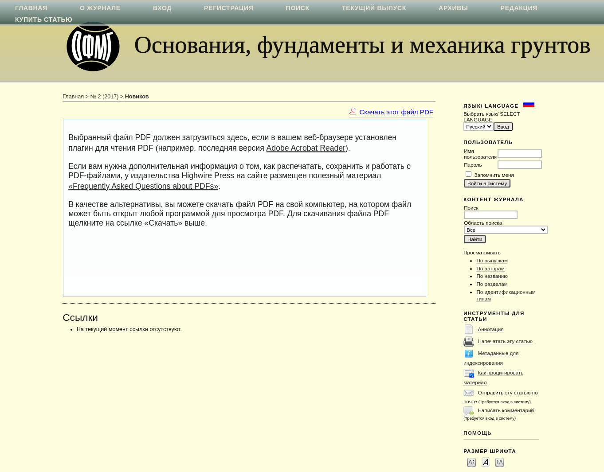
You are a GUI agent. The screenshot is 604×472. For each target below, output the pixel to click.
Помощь (477, 433)
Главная (73, 97)
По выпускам (492, 260)
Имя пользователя (480, 154)
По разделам (491, 284)
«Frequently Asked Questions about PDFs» (143, 186)
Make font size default (485, 461)
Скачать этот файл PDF (396, 112)
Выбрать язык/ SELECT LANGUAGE (491, 116)
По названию (492, 276)
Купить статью (44, 19)
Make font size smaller (471, 461)
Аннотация (490, 329)
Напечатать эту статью (505, 341)
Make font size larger (499, 461)
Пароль (473, 165)
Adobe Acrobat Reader (306, 148)
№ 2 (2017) (104, 97)
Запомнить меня (494, 175)
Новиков (137, 97)
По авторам (490, 268)
